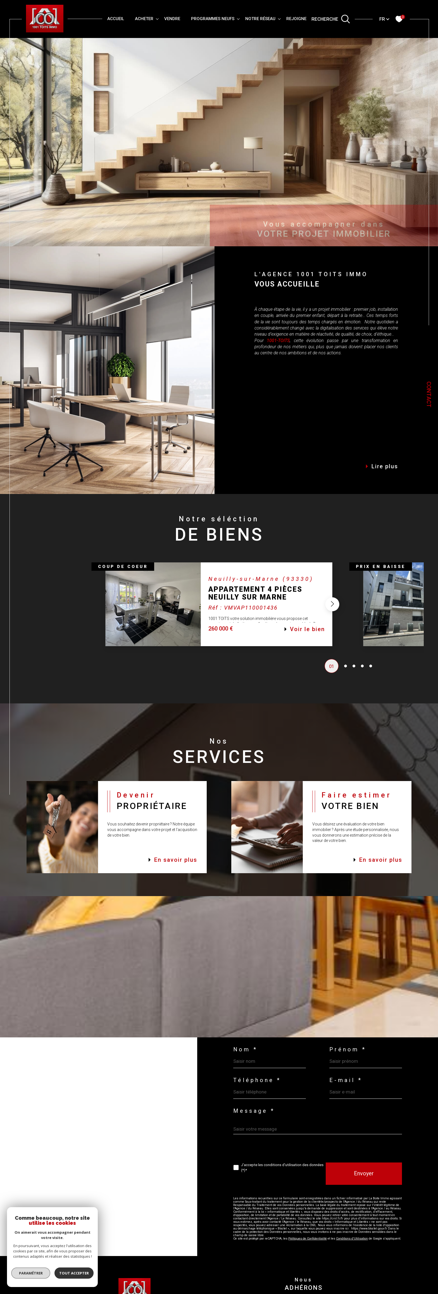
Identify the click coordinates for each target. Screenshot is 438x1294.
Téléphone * (257, 1080)
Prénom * (347, 1049)
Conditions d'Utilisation (352, 1238)
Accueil (115, 18)
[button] (332, 610)
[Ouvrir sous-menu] (157, 18)
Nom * (245, 1049)
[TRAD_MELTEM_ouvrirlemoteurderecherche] (330, 19)
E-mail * (345, 1080)
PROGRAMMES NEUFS (212, 18)
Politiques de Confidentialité (307, 1238)
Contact (428, 394)
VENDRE (172, 18)
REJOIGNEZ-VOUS (304, 18)
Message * (254, 1111)
